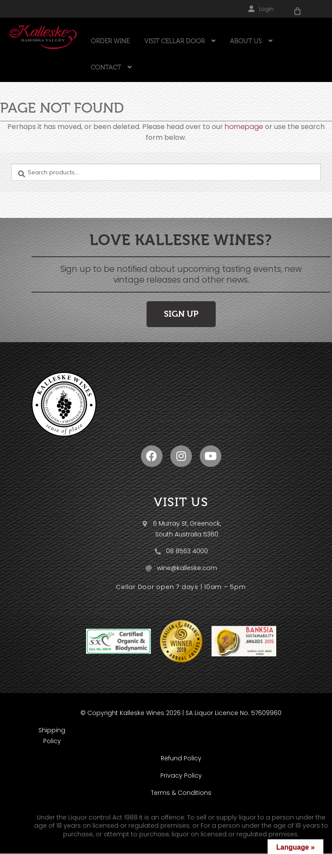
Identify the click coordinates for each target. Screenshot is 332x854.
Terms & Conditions (181, 792)
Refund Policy (181, 758)
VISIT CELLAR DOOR (174, 41)
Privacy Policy (181, 775)
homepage (244, 127)
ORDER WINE (110, 41)
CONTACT (106, 67)
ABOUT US (246, 41)
